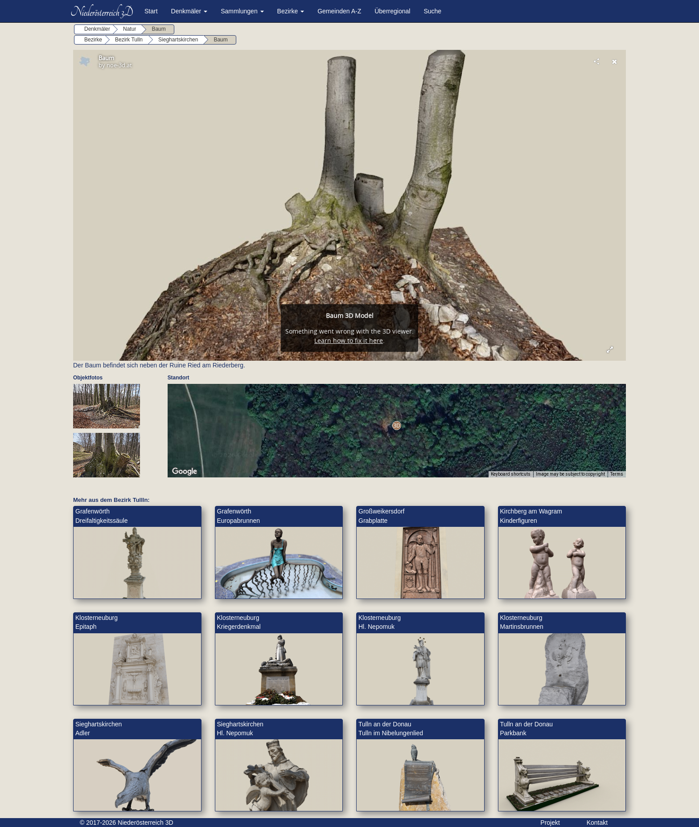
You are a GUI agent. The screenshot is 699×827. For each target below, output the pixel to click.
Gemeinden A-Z (339, 11)
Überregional (392, 11)
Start (151, 11)
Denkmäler (189, 11)
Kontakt (597, 822)
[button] (396, 425)
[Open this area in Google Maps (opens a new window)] (184, 471)
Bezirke (290, 11)
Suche (432, 11)
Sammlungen (242, 11)
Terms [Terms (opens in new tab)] (616, 474)
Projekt (550, 822)
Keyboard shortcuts (510, 474)
